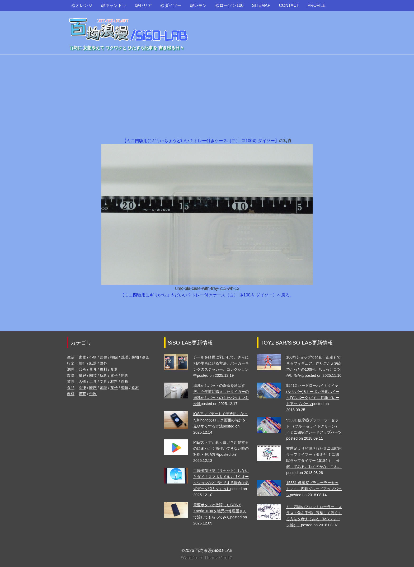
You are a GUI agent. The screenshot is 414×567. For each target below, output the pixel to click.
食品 (70, 387)
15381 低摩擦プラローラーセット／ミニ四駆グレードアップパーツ (314, 489)
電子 (114, 375)
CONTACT (289, 5)
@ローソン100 (229, 5)
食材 (135, 387)
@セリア (143, 5)
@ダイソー (170, 5)
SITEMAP (261, 5)
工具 (93, 381)
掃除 (114, 357)
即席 (93, 387)
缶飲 (93, 394)
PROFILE (317, 5)
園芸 (93, 375)
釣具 (124, 375)
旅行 (82, 363)
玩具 (103, 375)
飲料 (70, 394)
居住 (103, 357)
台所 (82, 369)
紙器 (93, 363)
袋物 (135, 357)
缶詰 (103, 387)
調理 (70, 369)
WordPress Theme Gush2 (207, 557)
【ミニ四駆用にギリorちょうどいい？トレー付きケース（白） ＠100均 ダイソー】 (200, 140)
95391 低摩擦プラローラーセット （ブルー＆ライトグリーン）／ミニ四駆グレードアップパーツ (314, 426)
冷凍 (82, 387)
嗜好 (82, 375)
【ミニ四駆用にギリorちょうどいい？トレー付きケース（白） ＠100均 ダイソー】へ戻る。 (207, 295)
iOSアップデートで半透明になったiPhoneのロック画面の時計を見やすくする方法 (220, 420)
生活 (70, 357)
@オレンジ (81, 5)
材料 (114, 381)
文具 (103, 381)
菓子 (114, 387)
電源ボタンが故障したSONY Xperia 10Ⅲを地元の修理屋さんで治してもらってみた (220, 511)
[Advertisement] (207, 98)
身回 (145, 357)
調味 (124, 387)
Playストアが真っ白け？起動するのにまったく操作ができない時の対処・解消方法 (221, 448)
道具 (70, 381)
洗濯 (124, 357)
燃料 (103, 369)
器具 (93, 369)
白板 (124, 381)
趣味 (70, 375)
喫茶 (82, 394)
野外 (103, 363)
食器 (114, 369)
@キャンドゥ (113, 5)
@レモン (198, 5)
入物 (82, 381)
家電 (82, 357)
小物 (93, 357)
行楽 (70, 363)
